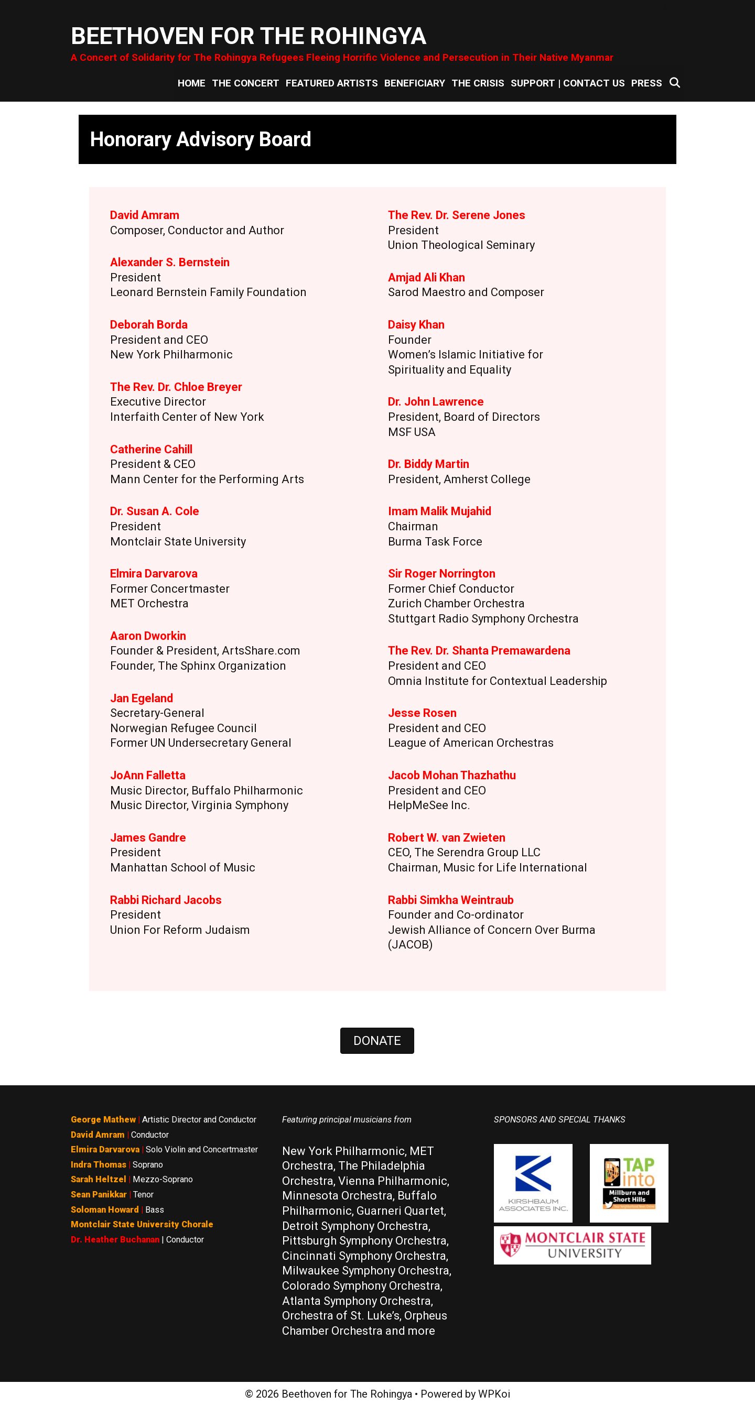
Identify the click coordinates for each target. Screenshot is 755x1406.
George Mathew (103, 1120)
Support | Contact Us (568, 83)
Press (646, 83)
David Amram (98, 1135)
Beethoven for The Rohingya (249, 36)
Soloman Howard (105, 1210)
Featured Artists (332, 83)
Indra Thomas (98, 1165)
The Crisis (477, 83)
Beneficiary (414, 83)
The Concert (245, 83)
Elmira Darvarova (105, 1149)
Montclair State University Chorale (142, 1224)
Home (192, 83)
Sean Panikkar (99, 1195)
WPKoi (494, 1394)
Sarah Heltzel (98, 1179)
